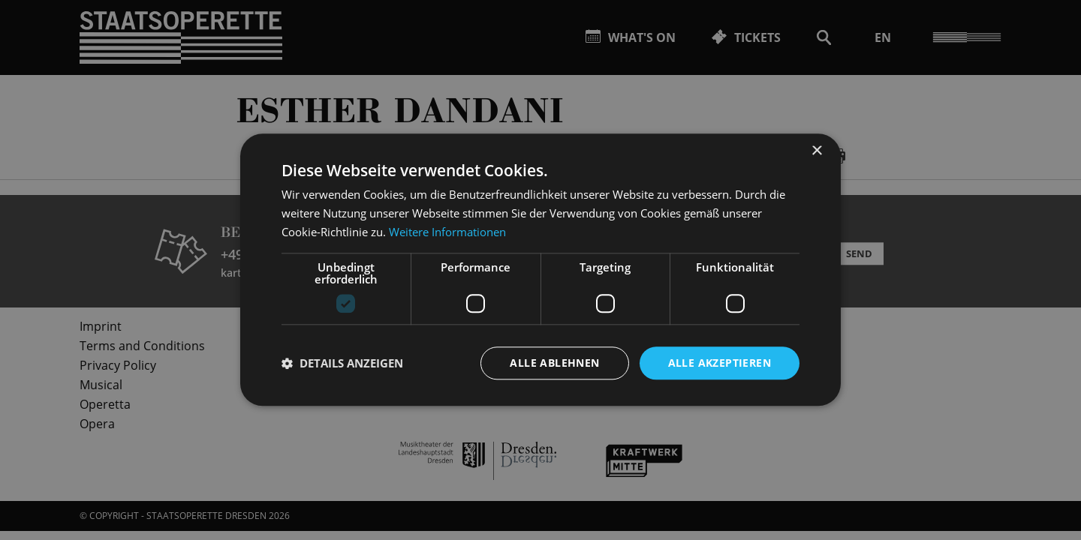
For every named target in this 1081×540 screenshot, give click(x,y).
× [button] (816, 151)
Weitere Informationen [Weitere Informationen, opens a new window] (447, 231)
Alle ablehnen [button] (554, 363)
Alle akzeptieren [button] (719, 363)
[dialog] (540, 270)
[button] (342, 363)
